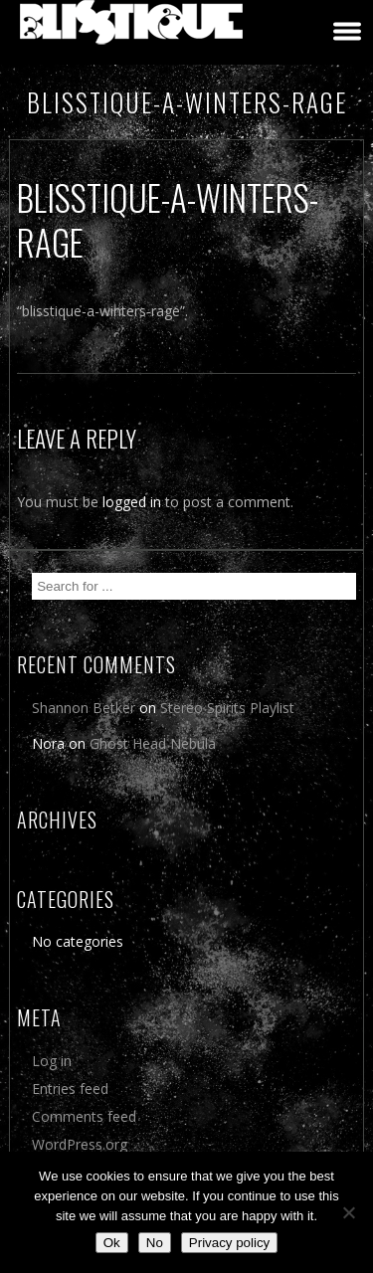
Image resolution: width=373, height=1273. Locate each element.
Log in (52, 1060)
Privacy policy (229, 1242)
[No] (348, 1212)
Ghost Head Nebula (153, 743)
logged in (131, 501)
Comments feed (84, 1116)
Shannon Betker (83, 707)
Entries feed (70, 1088)
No (154, 1242)
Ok (111, 1242)
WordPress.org (79, 1144)
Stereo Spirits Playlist (227, 707)
